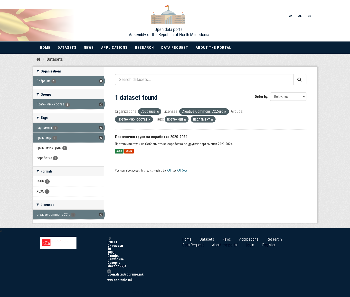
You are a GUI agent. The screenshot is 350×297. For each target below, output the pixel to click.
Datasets (67, 47)
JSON (129, 151)
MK (290, 16)
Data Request (174, 47)
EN (309, 16)
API (169, 170)
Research (144, 47)
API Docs (182, 170)
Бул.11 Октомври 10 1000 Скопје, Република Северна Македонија (109, 252)
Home (45, 47)
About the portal (213, 47)
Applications (114, 47)
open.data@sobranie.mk (109, 272)
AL (300, 16)
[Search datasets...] (204, 79)
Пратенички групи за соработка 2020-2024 (151, 136)
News (89, 47)
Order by (261, 97)
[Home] (38, 59)
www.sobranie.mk (109, 280)
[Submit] (299, 79)
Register (268, 245)
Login (250, 245)
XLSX (119, 151)
